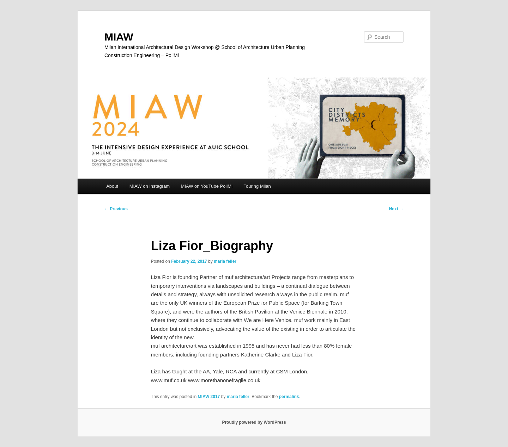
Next (396, 208)
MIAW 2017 (209, 396)
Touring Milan (257, 186)
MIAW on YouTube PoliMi (206, 186)
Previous (116, 208)
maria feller (225, 261)
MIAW (118, 37)
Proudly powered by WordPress (254, 422)
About (112, 186)
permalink (289, 396)
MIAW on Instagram (149, 186)
